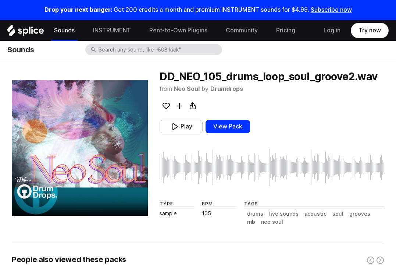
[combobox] (160, 50)
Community (242, 30)
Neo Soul (187, 88)
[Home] (25, 32)
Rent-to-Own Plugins (178, 30)
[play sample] (272, 167)
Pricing (285, 30)
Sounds (64, 30)
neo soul (272, 222)
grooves (359, 214)
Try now (369, 30)
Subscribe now (331, 9)
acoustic (315, 214)
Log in (332, 30)
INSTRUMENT (112, 30)
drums (255, 214)
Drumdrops (226, 88)
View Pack (227, 126)
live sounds (284, 214)
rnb (251, 222)
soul (337, 214)
